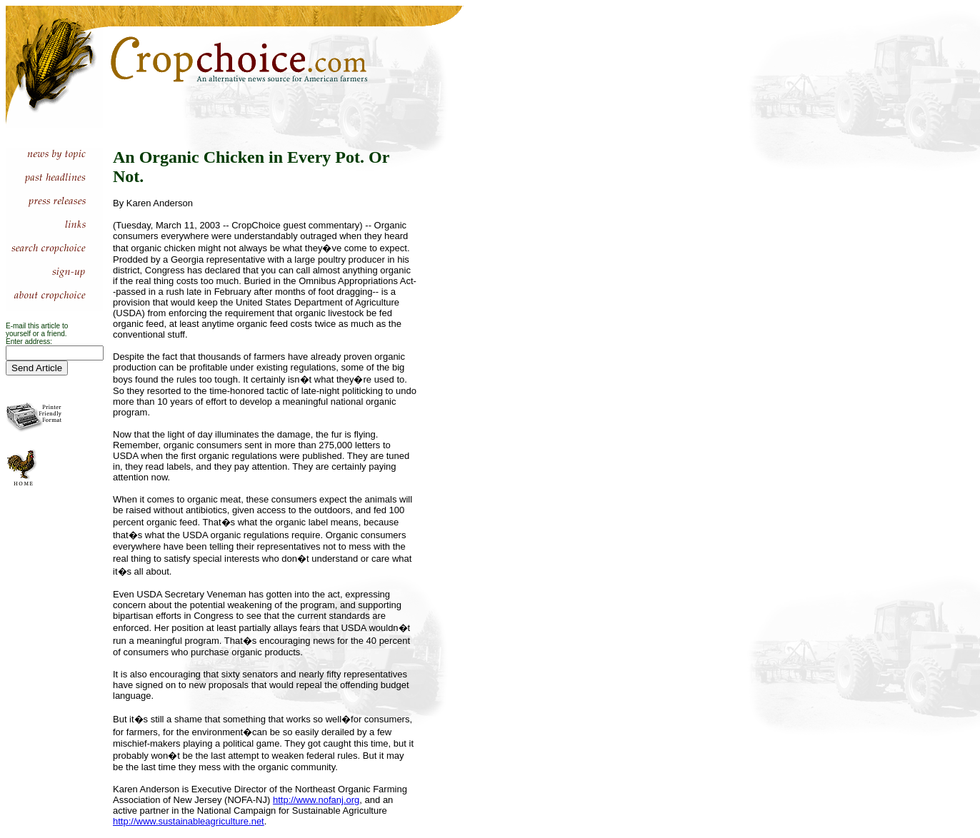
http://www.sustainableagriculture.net (188, 821)
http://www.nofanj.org (316, 799)
